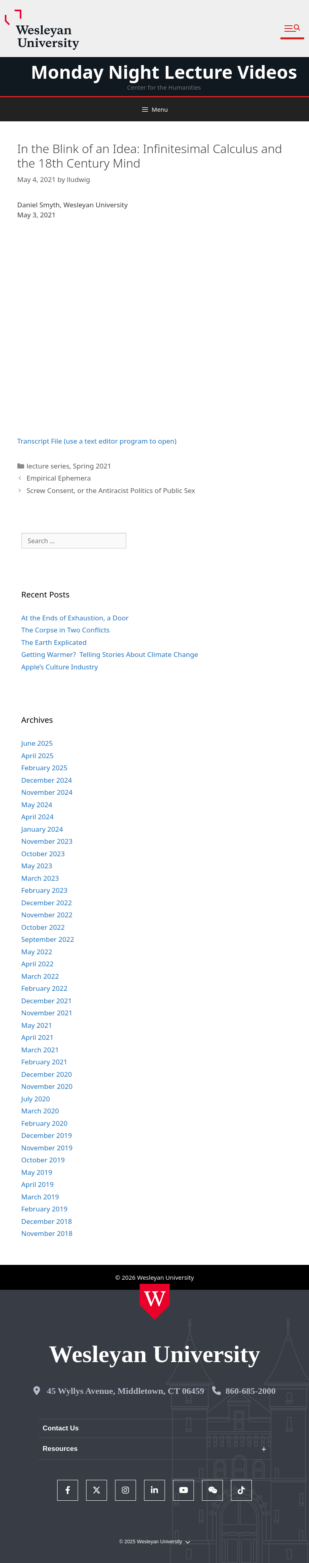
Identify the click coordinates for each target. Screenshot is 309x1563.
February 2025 (44, 767)
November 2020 (46, 1086)
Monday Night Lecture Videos (164, 71)
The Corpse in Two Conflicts (65, 629)
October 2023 (43, 853)
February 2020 (44, 1123)
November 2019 (46, 1147)
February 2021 (44, 1061)
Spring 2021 (92, 466)
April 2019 (37, 1184)
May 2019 (36, 1172)
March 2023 (40, 878)
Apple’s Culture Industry (59, 666)
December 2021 (46, 1000)
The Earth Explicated (54, 642)
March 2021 (40, 1049)
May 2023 (36, 865)
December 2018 (46, 1221)
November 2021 (46, 1012)
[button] (292, 28)
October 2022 (43, 927)
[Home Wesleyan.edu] (155, 1302)
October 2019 (43, 1159)
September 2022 (47, 939)
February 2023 (44, 890)
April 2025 (37, 755)
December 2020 (46, 1074)
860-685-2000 (250, 1391)
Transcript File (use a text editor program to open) (97, 441)
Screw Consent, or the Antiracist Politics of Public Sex (111, 490)
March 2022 (40, 976)
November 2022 (46, 914)
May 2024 (36, 804)
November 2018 (46, 1233)
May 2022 (36, 951)
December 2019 (46, 1135)
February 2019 (44, 1208)
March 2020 (40, 1110)
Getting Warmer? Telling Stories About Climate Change (109, 654)
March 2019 (40, 1196)
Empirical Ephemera (59, 478)
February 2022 (44, 988)
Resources (60, 1449)
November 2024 (46, 792)
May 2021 (36, 1025)
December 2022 (46, 902)
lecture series (48, 466)
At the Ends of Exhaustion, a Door (75, 617)
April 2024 (37, 816)
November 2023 (46, 841)
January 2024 (42, 829)
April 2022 (37, 963)
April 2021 (37, 1037)
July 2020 (35, 1098)
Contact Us (61, 1428)
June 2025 (37, 743)
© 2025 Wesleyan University (154, 1542)
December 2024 (46, 780)
